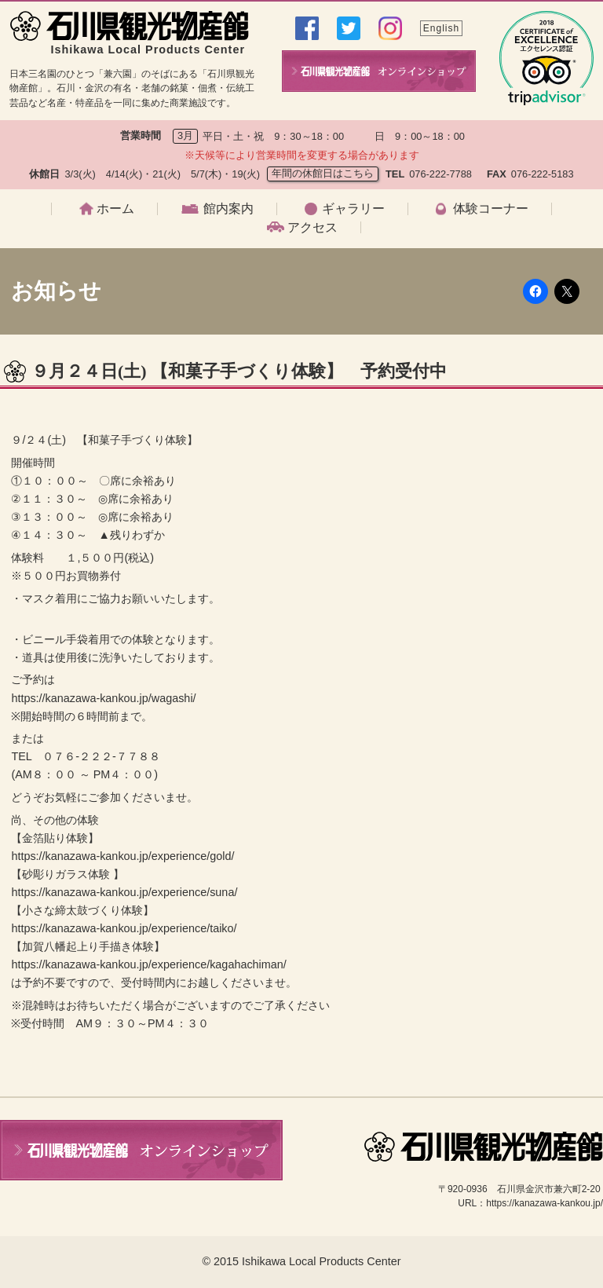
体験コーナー (490, 209)
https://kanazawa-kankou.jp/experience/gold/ (122, 856)
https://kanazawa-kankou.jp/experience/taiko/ (123, 928)
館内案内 (228, 209)
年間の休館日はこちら (323, 173)
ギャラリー (353, 209)
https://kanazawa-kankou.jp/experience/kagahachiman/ (148, 964)
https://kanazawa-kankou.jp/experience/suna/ (124, 892)
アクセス (312, 227)
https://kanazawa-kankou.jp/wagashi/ (103, 698)
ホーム (115, 209)
